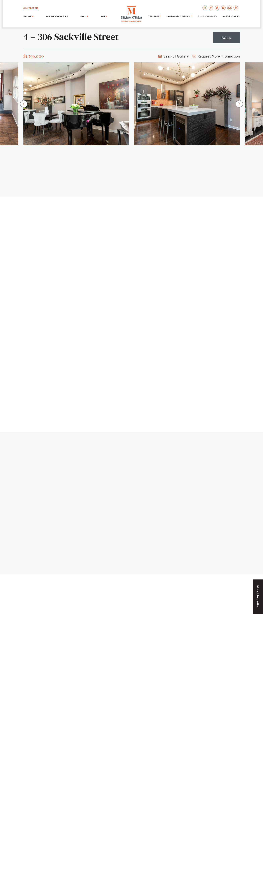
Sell (83, 16)
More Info (216, 55)
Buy (103, 16)
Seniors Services (57, 16)
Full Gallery (173, 55)
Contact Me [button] (31, 7)
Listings (154, 16)
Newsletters (231, 16)
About (27, 16)
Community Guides (178, 16)
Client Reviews (207, 16)
